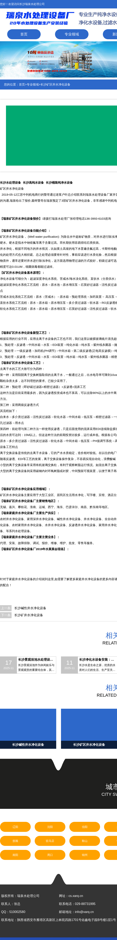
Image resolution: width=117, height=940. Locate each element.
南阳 (15, 854)
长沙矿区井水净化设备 (55, 84)
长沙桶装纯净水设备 (59, 182)
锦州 (85, 854)
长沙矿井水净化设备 (28, 615)
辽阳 (15, 826)
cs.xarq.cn (76, 896)
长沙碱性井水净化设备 (30, 608)
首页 (24, 34)
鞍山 (85, 840)
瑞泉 (89, 194)
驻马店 (50, 840)
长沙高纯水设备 (33, 182)
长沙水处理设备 (10, 182)
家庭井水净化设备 (87, 579)
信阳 (85, 826)
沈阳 (50, 826)
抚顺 (15, 840)
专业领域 (72, 34)
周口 (50, 854)
